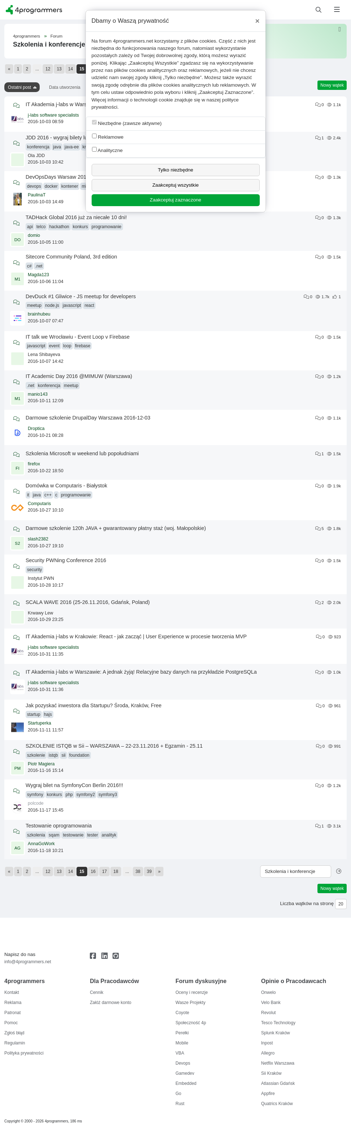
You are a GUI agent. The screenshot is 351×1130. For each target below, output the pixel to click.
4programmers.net (133, 41)
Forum (56, 36)
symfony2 (85, 794)
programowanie (107, 226)
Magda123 (38, 274)
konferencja (38, 146)
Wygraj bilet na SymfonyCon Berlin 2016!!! (74, 785)
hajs (48, 714)
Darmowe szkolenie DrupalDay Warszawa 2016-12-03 (88, 418)
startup (33, 714)
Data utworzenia (64, 87)
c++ (48, 494)
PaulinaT (36, 194)
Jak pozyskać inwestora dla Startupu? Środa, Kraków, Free (94, 705)
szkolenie (36, 755)
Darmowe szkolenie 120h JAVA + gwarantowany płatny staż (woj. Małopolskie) (116, 528)
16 (93, 871)
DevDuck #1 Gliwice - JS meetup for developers (81, 296)
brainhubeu (39, 314)
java (57, 146)
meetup (34, 305)
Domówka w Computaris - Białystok (66, 485)
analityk (109, 835)
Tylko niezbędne (175, 170)
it (28, 494)
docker (51, 186)
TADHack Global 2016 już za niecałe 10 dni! (76, 217)
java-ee (72, 146)
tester (92, 835)
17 (104, 871)
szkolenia (36, 835)
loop (67, 345)
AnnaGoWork (41, 843)
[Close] (257, 21)
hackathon (59, 226)
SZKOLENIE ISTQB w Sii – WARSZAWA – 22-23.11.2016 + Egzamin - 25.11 (114, 746)
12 (47, 68)
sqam (54, 835)
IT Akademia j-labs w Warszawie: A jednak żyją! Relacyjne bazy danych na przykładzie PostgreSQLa (141, 672)
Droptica (36, 428)
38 (138, 871)
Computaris (39, 503)
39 (149, 871)
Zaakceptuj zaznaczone (175, 200)
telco (40, 226)
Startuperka (39, 723)
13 (59, 68)
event (54, 345)
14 (70, 68)
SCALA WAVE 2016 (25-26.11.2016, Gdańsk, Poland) (88, 602)
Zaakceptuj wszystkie (175, 185)
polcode (36, 803)
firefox (34, 463)
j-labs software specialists (53, 115)
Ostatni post (19, 87)
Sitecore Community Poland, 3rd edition (71, 257)
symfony (35, 794)
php (69, 794)
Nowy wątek (332, 85)
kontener (69, 186)
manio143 (38, 394)
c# (29, 266)
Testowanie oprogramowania (59, 826)
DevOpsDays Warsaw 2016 (57, 177)
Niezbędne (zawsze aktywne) (127, 123)
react (89, 305)
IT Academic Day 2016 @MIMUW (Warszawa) (79, 376)
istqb (53, 755)
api (30, 226)
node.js (52, 305)
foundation (79, 755)
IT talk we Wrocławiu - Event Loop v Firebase (78, 337)
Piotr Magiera (41, 763)
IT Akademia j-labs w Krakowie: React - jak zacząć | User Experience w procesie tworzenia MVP (136, 636)
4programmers (26, 36)
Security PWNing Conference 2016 (66, 560)
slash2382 (38, 539)
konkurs (80, 226)
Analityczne (107, 150)
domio (34, 235)
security (34, 569)
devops (34, 186)
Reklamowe (108, 137)
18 (115, 871)
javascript (72, 305)
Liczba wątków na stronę (307, 903)
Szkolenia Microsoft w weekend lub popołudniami (82, 453)
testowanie (73, 835)
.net (39, 266)
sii (63, 755)
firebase (83, 345)
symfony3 (107, 794)
